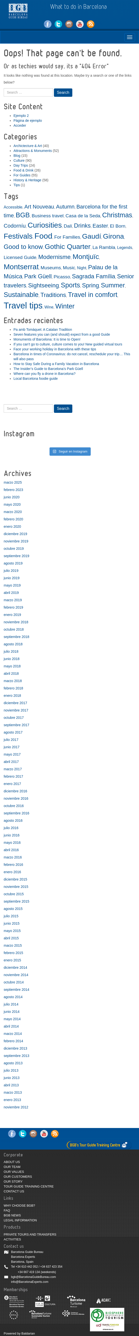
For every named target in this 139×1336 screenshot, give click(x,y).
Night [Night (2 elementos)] (81, 268)
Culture (19, 160)
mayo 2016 (12, 843)
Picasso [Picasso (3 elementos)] (62, 276)
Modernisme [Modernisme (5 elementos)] (54, 257)
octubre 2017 (14, 718)
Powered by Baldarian (19, 1333)
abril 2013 (11, 1085)
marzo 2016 (13, 857)
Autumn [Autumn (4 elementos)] (65, 207)
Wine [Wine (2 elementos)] (48, 307)
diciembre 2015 (15, 879)
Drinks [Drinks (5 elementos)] (82, 225)
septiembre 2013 (16, 1056)
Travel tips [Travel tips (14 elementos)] (23, 305)
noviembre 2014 (16, 975)
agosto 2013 (13, 1063)
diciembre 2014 (15, 967)
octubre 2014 (14, 982)
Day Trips (20, 165)
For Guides (21, 175)
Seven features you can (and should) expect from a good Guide (61, 334)
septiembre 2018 (16, 637)
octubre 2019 (14, 549)
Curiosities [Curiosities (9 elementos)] (45, 225)
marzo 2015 (13, 945)
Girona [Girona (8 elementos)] (113, 236)
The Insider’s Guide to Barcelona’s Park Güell (48, 369)
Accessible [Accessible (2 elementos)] (13, 207)
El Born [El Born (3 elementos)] (118, 226)
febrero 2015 (13, 953)
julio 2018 (11, 651)
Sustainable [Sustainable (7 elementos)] (21, 294)
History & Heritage (27, 180)
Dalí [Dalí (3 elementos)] (68, 226)
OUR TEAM (12, 1167)
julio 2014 (11, 1004)
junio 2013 (12, 1078)
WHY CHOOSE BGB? (19, 1205)
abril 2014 (11, 1026)
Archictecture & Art (27, 146)
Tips (16, 185)
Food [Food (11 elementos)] (43, 236)
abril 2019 (11, 593)
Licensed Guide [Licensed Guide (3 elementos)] (20, 257)
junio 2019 (12, 578)
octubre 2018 (14, 629)
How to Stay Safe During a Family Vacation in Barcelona (56, 364)
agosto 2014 (13, 997)
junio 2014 (12, 1012)
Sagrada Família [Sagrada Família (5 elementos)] (93, 276)
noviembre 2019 (16, 541)
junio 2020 (12, 497)
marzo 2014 (13, 1034)
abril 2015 (11, 938)
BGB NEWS (12, 1215)
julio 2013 (11, 1070)
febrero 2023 (13, 490)
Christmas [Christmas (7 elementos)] (117, 215)
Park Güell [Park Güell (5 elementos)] (38, 276)
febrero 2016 (13, 865)
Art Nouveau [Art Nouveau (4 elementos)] (39, 207)
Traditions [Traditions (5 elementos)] (53, 295)
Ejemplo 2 (21, 116)
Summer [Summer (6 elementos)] (113, 285)
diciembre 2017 (15, 703)
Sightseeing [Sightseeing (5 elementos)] (43, 285)
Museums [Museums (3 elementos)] (51, 267)
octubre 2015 (14, 894)
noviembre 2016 (16, 798)
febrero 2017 (13, 776)
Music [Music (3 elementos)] (69, 267)
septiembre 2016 (16, 813)
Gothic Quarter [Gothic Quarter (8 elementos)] (67, 246)
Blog (16, 156)
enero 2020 (12, 526)
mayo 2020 (12, 504)
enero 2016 (12, 872)
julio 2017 (11, 740)
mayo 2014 (12, 1019)
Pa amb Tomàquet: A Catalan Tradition (42, 329)
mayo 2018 (12, 666)
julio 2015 (11, 916)
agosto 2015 (13, 909)
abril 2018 (11, 673)
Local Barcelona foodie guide (35, 378)
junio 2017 (12, 747)
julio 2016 (11, 828)
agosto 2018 (13, 644)
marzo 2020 (13, 512)
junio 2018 (12, 659)
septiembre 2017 (16, 725)
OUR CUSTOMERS (18, 1176)
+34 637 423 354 (51, 1266)
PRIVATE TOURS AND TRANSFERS (30, 1234)
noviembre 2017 (16, 710)
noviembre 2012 (16, 1107)
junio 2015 (12, 923)
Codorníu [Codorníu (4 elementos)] (15, 226)
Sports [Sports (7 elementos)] (70, 285)
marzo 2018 (13, 681)
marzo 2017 (13, 769)
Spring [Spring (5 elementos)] (90, 285)
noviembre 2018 (16, 622)
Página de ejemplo (27, 121)
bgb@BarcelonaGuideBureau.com (33, 1277)
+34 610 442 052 (27, 1266)
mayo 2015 (12, 931)
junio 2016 (12, 835)
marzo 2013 (13, 1092)
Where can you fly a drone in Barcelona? (44, 374)
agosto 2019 (13, 563)
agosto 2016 (13, 820)
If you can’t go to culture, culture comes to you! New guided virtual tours (67, 344)
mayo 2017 (12, 754)
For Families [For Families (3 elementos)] (67, 237)
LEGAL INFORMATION (20, 1220)
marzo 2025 (13, 482)
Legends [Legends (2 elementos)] (124, 247)
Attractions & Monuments (32, 151)
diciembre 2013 (15, 1048)
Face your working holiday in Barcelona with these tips (54, 349)
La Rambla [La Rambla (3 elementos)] (103, 247)
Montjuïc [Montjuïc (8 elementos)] (86, 256)
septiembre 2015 (16, 901)
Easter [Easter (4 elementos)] (100, 226)
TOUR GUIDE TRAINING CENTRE (29, 1186)
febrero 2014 (13, 1041)
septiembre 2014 (16, 990)
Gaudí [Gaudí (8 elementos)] (91, 236)
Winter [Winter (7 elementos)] (65, 306)
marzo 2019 (13, 600)
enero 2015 (12, 960)
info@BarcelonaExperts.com (29, 1282)
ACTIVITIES (12, 1239)
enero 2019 (12, 615)
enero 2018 (12, 696)
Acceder (19, 125)
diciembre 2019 (15, 534)
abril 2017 (11, 762)
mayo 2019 (12, 585)
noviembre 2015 (16, 887)
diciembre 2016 (15, 791)
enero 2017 (12, 784)
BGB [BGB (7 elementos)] (23, 215)
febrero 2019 (13, 607)
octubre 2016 (14, 806)
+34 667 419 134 (29, 1272)
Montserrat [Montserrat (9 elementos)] (21, 267)
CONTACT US (14, 1191)
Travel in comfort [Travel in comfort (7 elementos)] (92, 294)
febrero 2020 (13, 519)
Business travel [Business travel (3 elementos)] (47, 215)
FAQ (7, 1210)
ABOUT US (12, 1162)
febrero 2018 (13, 688)
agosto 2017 (13, 732)
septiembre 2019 (16, 556)
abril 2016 (11, 850)
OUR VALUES (14, 1172)
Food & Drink (23, 170)
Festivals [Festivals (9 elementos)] (18, 236)
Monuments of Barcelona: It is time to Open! (46, 339)
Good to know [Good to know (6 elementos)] (23, 246)
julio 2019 (11, 571)
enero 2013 (12, 1100)
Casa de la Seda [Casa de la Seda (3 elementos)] (82, 215)
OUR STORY (13, 1181)
